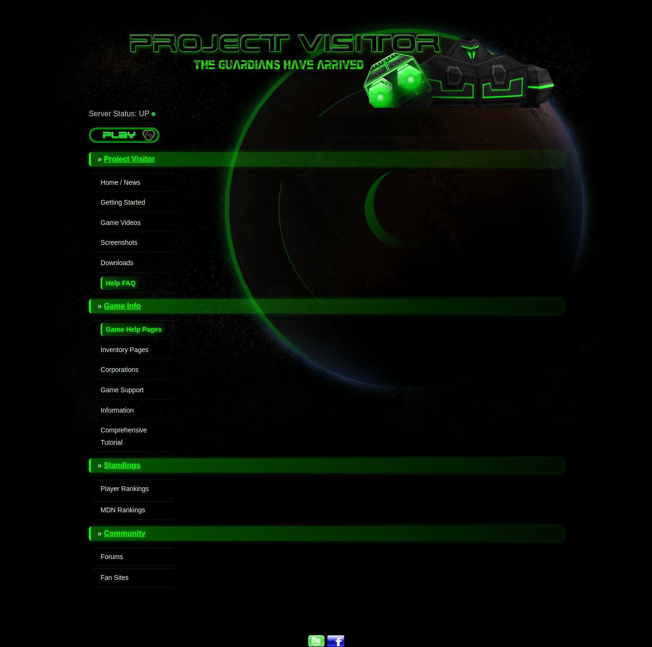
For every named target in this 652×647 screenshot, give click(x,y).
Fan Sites (115, 577)
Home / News (120, 182)
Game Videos (121, 222)
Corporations (120, 369)
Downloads (117, 263)
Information (117, 410)
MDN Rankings (123, 510)
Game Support (122, 390)
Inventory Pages (124, 350)
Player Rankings (125, 488)
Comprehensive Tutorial (124, 436)
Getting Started (123, 202)
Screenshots (119, 242)
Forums (112, 557)
